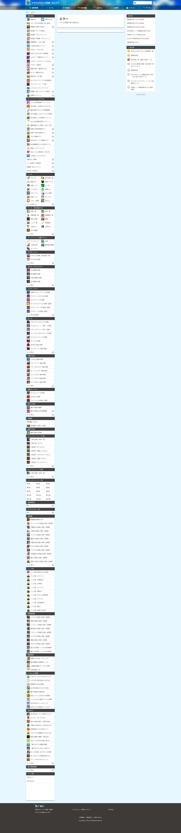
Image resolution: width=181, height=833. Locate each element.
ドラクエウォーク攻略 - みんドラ (45, 2)
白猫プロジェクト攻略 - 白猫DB (44, 809)
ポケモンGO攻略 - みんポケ (43, 812)
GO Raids (111, 809)
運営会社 (89, 817)
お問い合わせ (98, 817)
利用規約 (81, 817)
